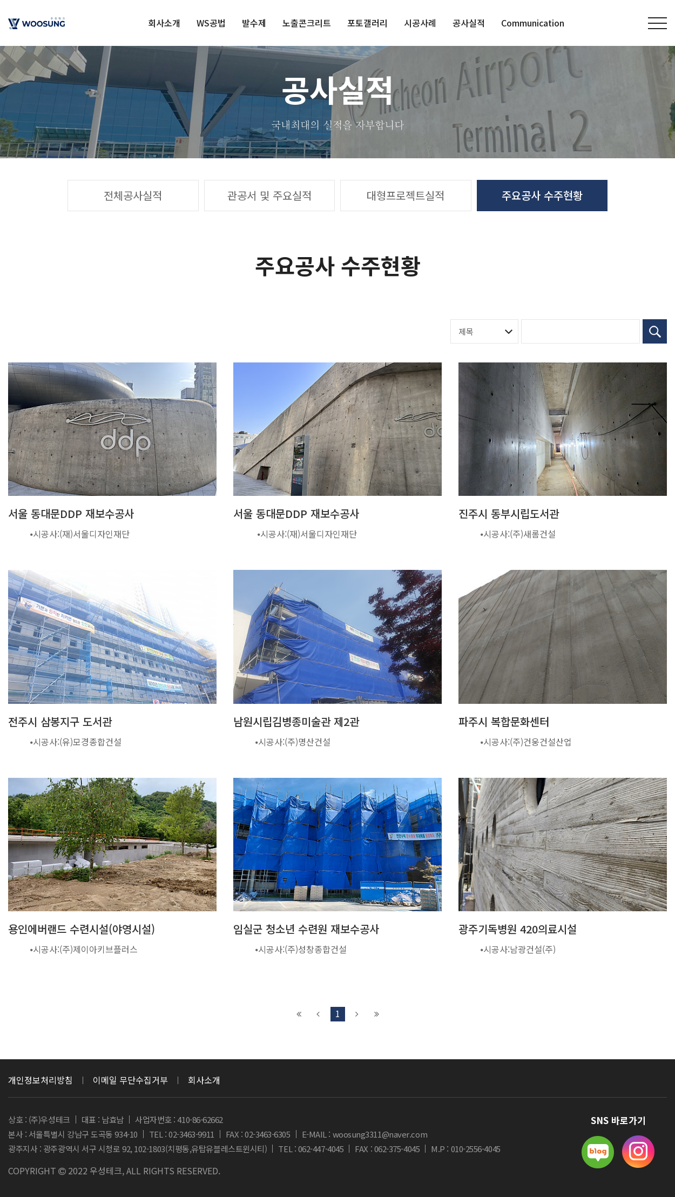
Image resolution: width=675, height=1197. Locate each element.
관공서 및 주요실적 (269, 195)
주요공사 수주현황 (542, 195)
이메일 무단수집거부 (130, 1079)
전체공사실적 (133, 195)
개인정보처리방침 (40, 1079)
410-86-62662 (200, 1119)
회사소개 (204, 1079)
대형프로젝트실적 (405, 195)
